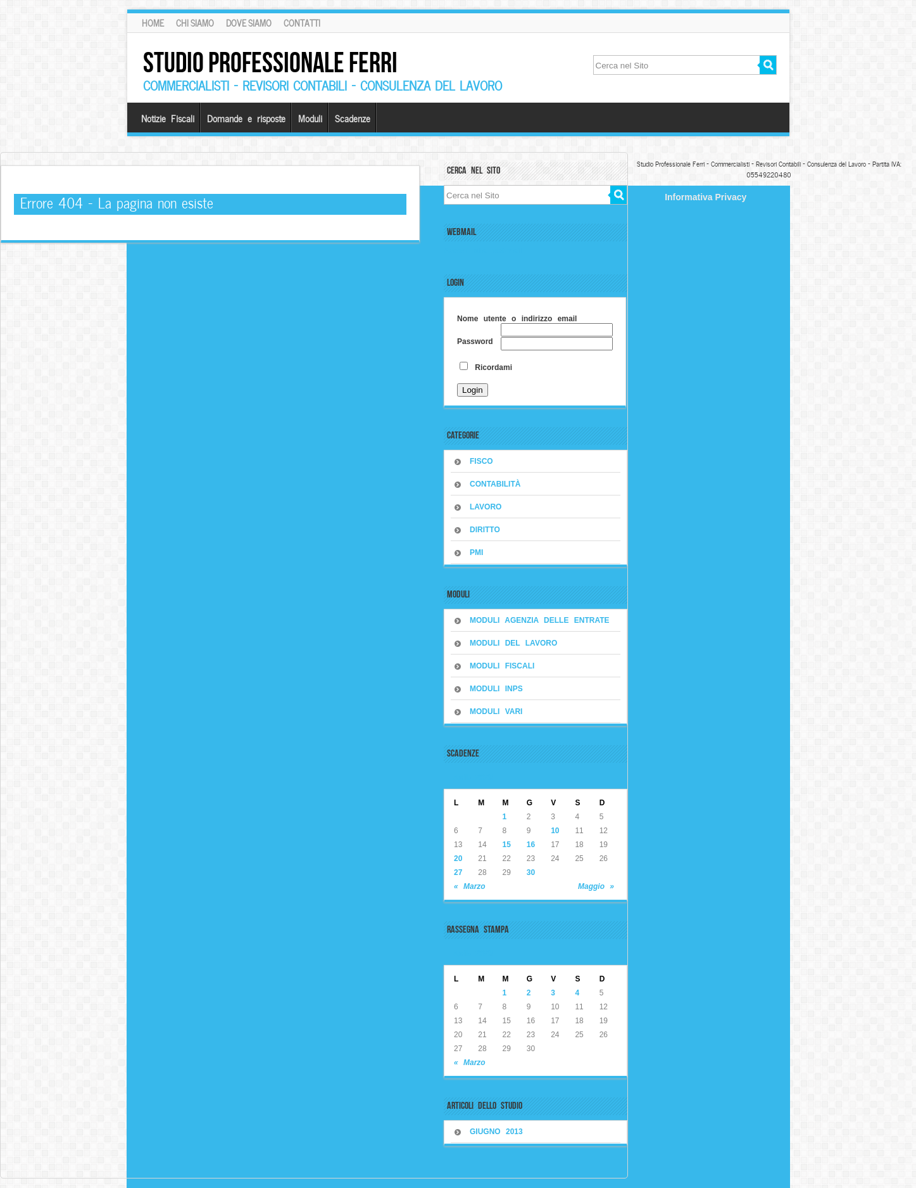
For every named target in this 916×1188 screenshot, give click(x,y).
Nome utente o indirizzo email (517, 318)
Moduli (310, 118)
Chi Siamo (195, 22)
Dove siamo (249, 22)
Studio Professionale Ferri (270, 62)
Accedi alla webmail (483, 250)
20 (458, 858)
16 (531, 844)
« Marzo (470, 886)
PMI (476, 552)
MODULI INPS (496, 688)
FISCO (481, 461)
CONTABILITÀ (495, 484)
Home (153, 22)
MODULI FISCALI (502, 665)
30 (531, 872)
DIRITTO (485, 529)
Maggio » (596, 886)
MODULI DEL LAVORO (513, 643)
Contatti (302, 22)
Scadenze (352, 118)
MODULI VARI (496, 711)
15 (507, 844)
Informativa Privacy (705, 197)
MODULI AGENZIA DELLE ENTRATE (540, 620)
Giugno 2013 (496, 1131)
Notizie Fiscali (167, 118)
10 (555, 830)
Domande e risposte (246, 118)
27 (458, 872)
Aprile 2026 (473, 776)
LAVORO (485, 506)
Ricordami (486, 367)
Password (475, 341)
